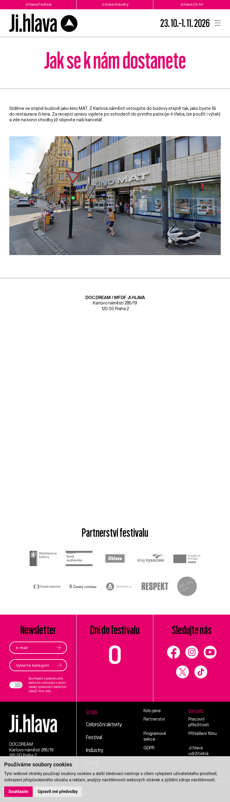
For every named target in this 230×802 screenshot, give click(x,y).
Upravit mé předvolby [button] (58, 791)
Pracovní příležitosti (198, 722)
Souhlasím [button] (18, 791)
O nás (91, 711)
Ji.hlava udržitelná (198, 751)
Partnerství (154, 719)
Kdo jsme (152, 711)
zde (48, 690)
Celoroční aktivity (104, 724)
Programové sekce (154, 736)
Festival (94, 737)
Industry (94, 750)
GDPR (149, 748)
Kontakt (196, 711)
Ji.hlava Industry (115, 4)
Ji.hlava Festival (38, 4)
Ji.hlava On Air (192, 4)
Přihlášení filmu (202, 733)
